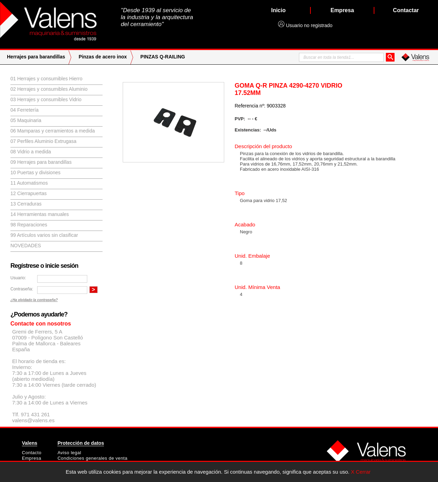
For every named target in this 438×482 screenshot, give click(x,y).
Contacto (31, 452)
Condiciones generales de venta (92, 458)
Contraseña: (21, 289)
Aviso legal (69, 452)
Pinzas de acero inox (103, 56)
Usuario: (18, 277)
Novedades (25, 245)
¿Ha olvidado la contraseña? (34, 300)
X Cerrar (361, 472)
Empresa (31, 458)
